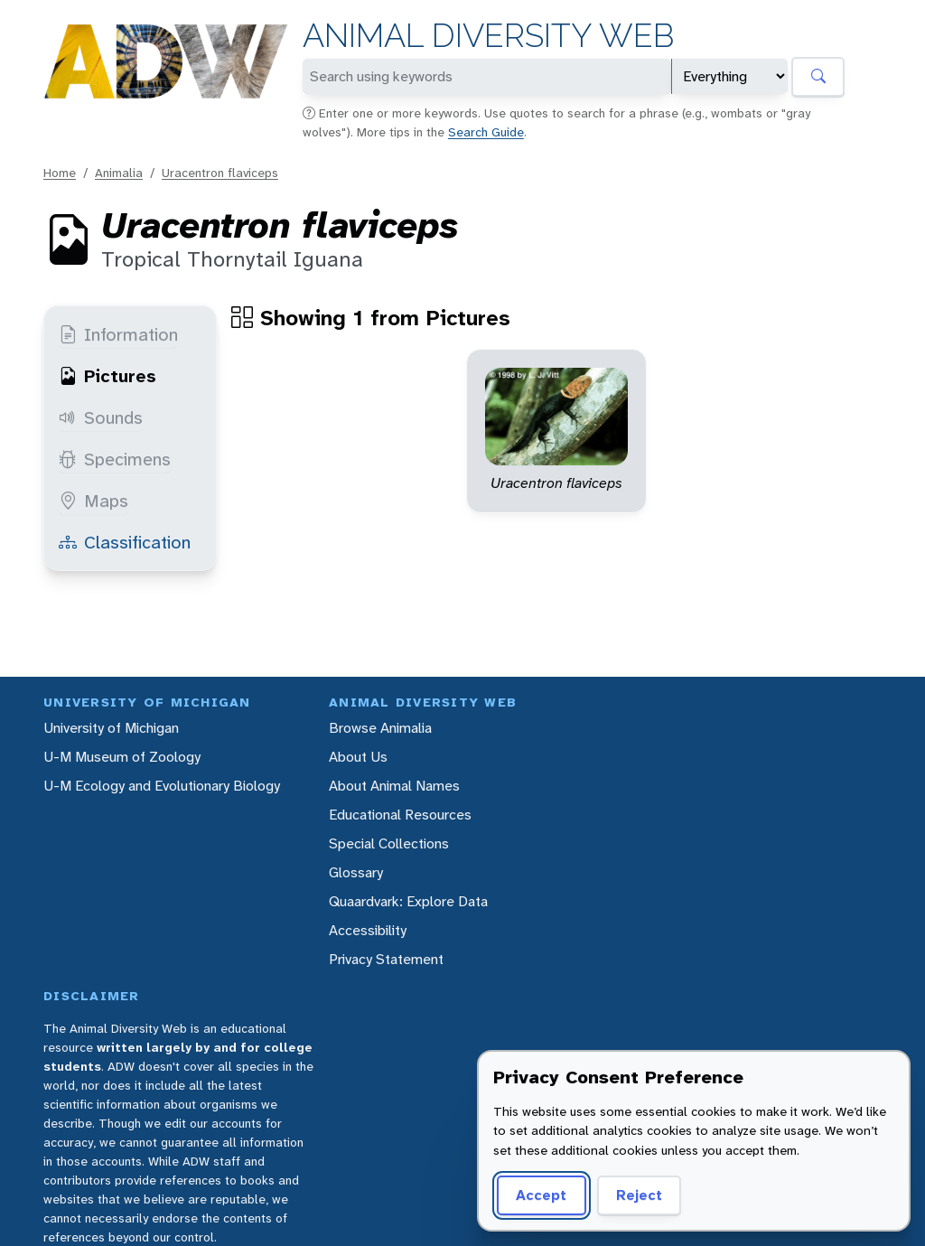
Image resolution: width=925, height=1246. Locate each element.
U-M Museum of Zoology (122, 756)
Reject (639, 1194)
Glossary (356, 872)
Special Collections (389, 843)
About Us (358, 756)
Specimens (115, 459)
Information (118, 334)
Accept (541, 1194)
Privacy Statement (386, 959)
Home (59, 172)
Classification (125, 542)
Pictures (107, 375)
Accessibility (367, 930)
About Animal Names (394, 785)
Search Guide (486, 132)
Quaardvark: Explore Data (408, 901)
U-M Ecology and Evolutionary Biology (161, 785)
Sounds (101, 417)
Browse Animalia (380, 727)
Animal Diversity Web (488, 36)
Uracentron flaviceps (220, 172)
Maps (93, 500)
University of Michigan (111, 727)
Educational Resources (400, 814)
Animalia (119, 172)
